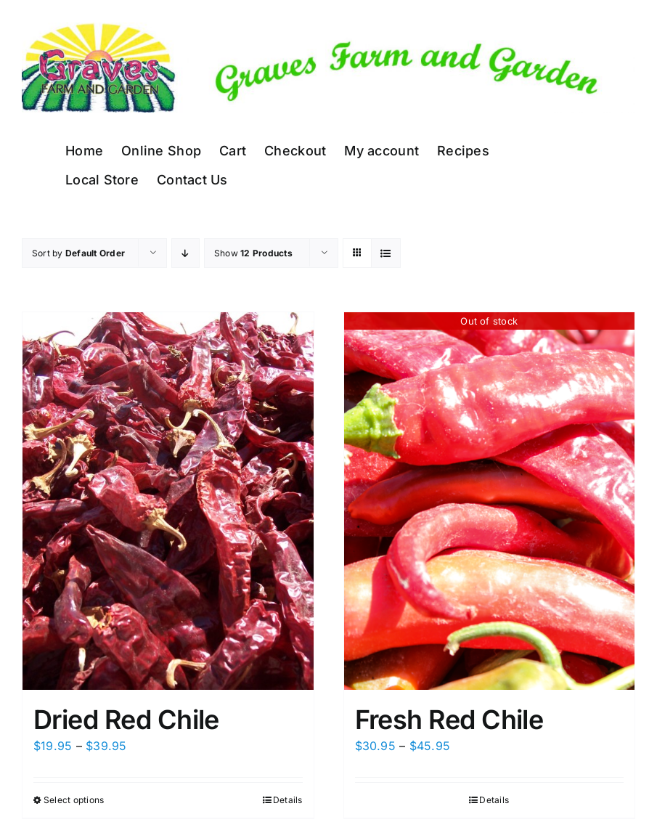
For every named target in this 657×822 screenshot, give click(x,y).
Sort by (78, 253)
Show (253, 253)
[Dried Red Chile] (168, 501)
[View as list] (386, 253)
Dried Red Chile (126, 720)
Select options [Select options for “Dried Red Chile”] (74, 799)
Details (288, 799)
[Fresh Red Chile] (489, 501)
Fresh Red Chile (449, 720)
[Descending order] (185, 253)
